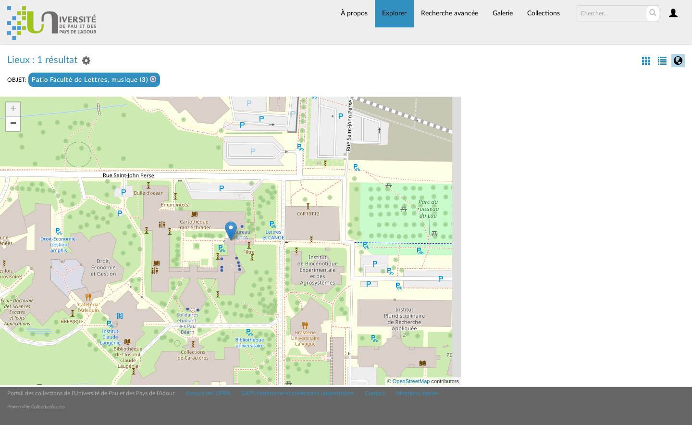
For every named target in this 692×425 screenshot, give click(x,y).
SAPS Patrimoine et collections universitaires (297, 393)
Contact (375, 393)
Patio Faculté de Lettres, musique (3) (94, 79)
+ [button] (13, 109)
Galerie (503, 13)
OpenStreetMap (411, 381)
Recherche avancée (449, 13)
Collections (543, 13)
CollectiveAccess (48, 406)
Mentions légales (417, 393)
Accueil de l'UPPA (207, 393)
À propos (354, 13)
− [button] (13, 124)
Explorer (394, 13)
